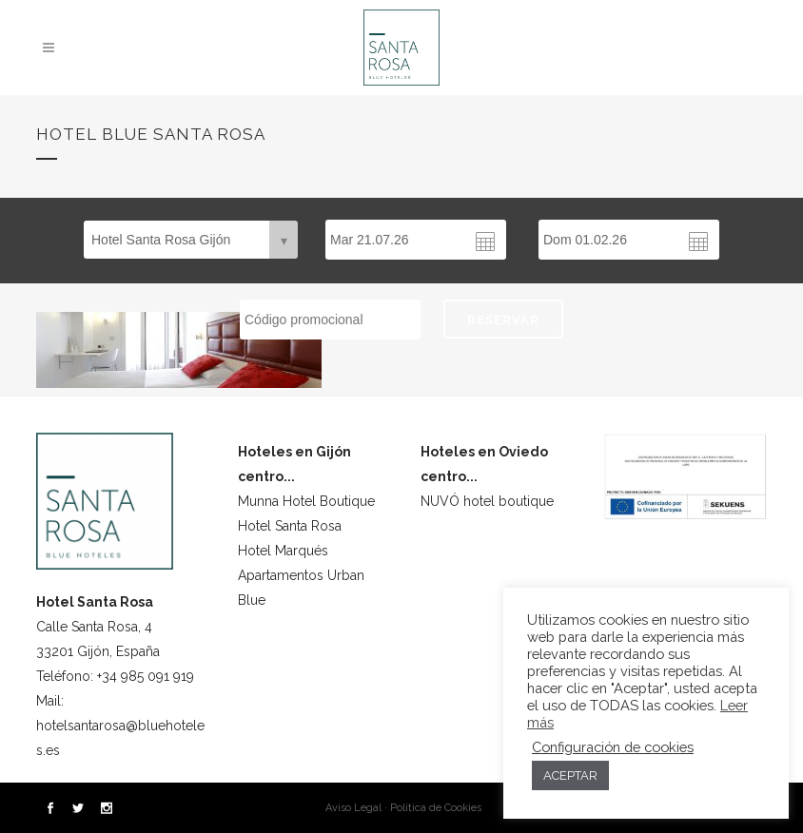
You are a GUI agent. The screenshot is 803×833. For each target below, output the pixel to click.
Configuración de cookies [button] (613, 747)
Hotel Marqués (283, 550)
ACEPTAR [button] (570, 775)
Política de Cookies (435, 808)
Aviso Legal (353, 808)
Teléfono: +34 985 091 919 (115, 676)
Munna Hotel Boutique (306, 501)
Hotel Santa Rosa (290, 525)
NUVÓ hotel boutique (487, 501)
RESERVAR (503, 320)
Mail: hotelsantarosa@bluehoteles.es (120, 725)
